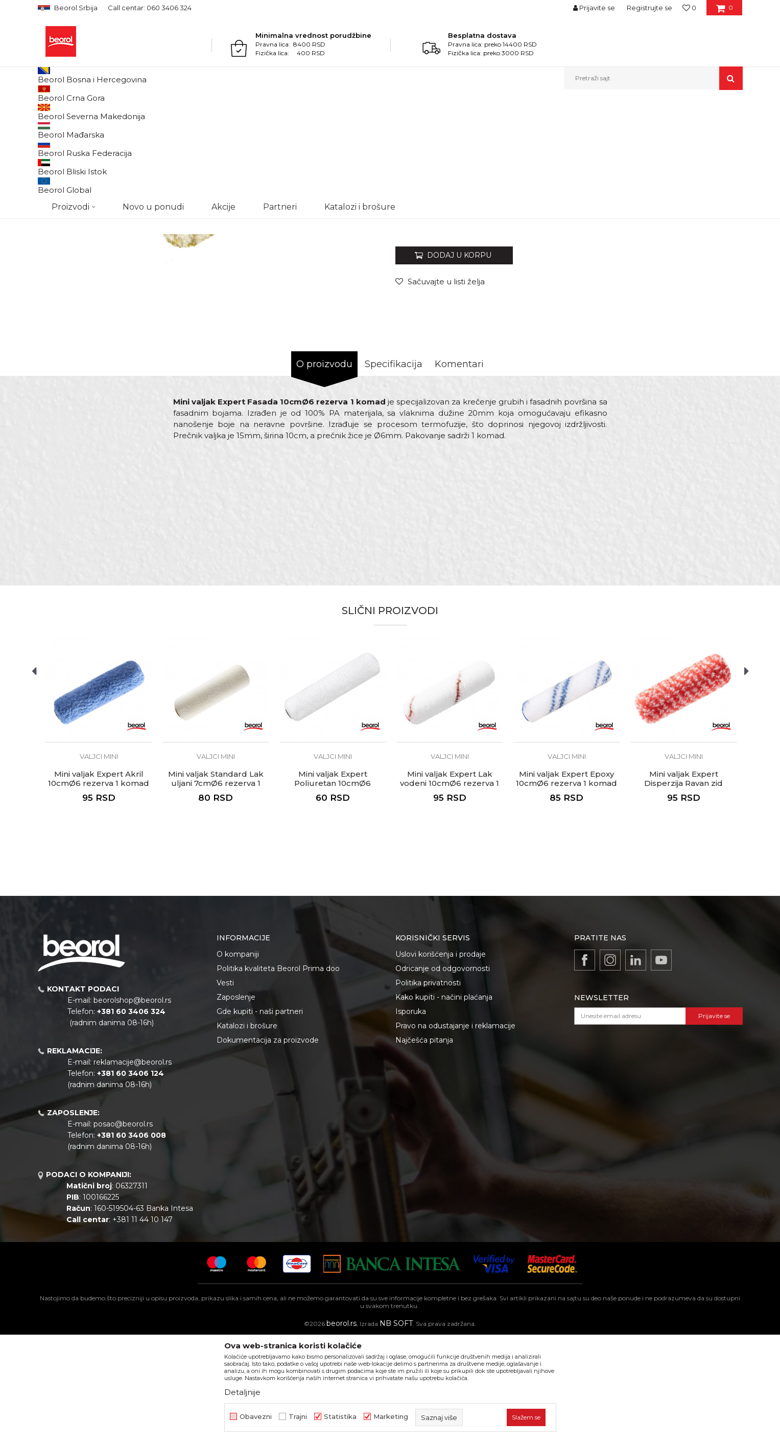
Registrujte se (649, 8)
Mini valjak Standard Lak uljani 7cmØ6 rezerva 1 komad (216, 889)
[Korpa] (724, 11)
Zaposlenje (236, 1102)
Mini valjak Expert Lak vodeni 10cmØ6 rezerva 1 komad (449, 889)
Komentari (459, 469)
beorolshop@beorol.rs (132, 1105)
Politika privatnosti (428, 1088)
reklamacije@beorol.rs (132, 1167)
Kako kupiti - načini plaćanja (443, 1102)
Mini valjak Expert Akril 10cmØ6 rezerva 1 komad (98, 884)
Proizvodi (78, 112)
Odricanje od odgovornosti (442, 1073)
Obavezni (256, 1417)
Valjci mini (235, 112)
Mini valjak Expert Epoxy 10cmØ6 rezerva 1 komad (566, 884)
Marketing (390, 1417)
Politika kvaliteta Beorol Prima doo (278, 1073)
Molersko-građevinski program (145, 112)
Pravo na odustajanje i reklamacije (455, 1131)
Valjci (205, 112)
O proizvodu (324, 469)
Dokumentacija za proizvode (268, 1145)
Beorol (47, 112)
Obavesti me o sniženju (703, 323)
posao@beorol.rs (123, 1229)
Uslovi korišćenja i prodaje (440, 1059)
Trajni (298, 1417)
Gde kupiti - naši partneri (260, 1116)
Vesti (225, 1088)
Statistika (340, 1417)
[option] (82, 175)
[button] (653, 78)
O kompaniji (238, 1059)
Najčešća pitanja (424, 1145)
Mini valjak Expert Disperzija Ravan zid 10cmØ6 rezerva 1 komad (683, 889)
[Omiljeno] (689, 8)
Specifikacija (393, 469)
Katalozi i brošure (247, 1131)
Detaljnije (242, 1392)
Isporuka (410, 1116)
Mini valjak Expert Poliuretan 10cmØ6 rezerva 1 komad (332, 889)
